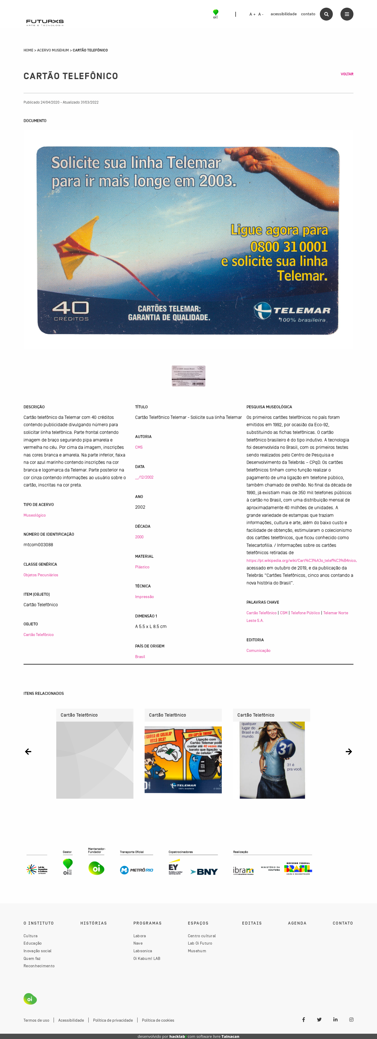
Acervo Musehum (53, 50)
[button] (28, 751)
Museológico (35, 515)
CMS (139, 447)
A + (252, 14)
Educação (33, 943)
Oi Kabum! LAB (147, 958)
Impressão (144, 596)
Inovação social (38, 951)
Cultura (30, 935)
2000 (139, 537)
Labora (139, 935)
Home (28, 50)
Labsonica (142, 951)
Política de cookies (158, 1020)
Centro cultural (202, 935)
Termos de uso (36, 1020)
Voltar (347, 74)
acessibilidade (284, 13)
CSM (283, 612)
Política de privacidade (113, 1020)
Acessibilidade (71, 1020)
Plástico (142, 567)
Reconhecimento (39, 966)
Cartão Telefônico (39, 634)
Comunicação (258, 650)
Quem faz (32, 958)
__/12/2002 (144, 477)
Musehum (197, 951)
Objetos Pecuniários (41, 574)
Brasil (140, 656)
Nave (138, 943)
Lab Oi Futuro (200, 943)
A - (261, 14)
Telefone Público (305, 612)
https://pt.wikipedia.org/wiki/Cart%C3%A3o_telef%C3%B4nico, (302, 560)
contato (308, 13)
